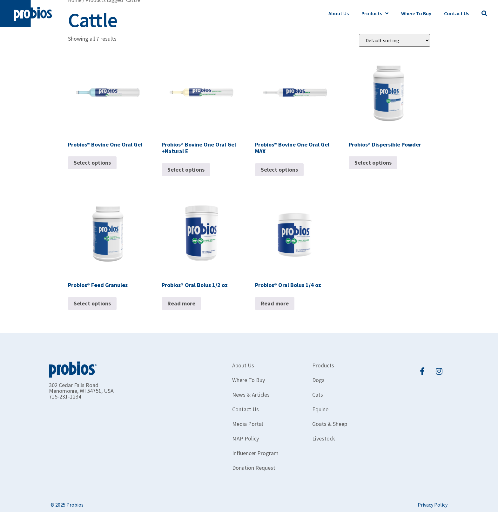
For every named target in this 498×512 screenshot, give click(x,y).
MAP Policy (245, 438)
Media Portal (247, 423)
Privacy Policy (433, 505)
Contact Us (456, 13)
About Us (338, 13)
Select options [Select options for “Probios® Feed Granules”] (92, 303)
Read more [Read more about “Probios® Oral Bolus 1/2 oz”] (181, 303)
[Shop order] (394, 40)
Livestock (323, 438)
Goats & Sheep (329, 423)
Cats (317, 394)
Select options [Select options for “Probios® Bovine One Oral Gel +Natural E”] (186, 169)
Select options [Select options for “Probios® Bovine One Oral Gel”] (92, 162)
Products (374, 13)
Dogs (318, 380)
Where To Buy (416, 13)
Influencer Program (255, 453)
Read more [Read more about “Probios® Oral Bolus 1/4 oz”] (275, 303)
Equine (320, 409)
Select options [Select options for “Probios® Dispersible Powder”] (373, 162)
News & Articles (251, 394)
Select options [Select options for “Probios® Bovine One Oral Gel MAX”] (279, 169)
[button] (484, 13)
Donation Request (253, 467)
